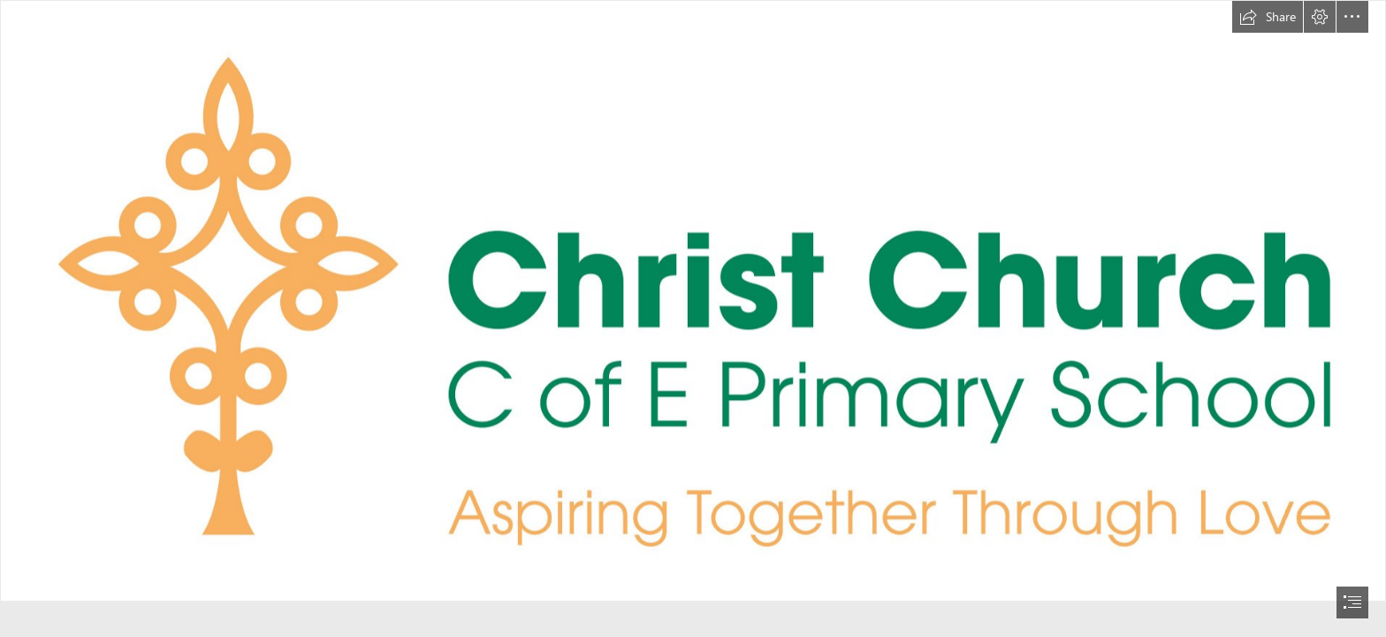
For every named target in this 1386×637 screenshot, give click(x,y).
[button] (1267, 17)
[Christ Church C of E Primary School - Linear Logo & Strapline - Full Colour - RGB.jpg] (693, 301)
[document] (693, 318)
